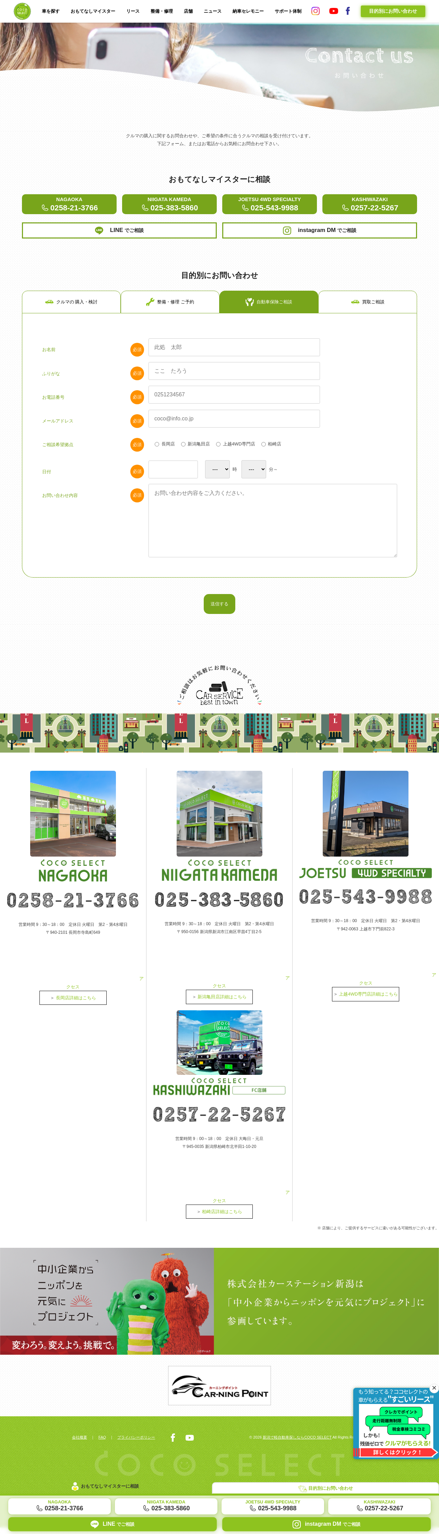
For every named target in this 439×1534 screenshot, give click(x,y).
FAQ (105, 1443)
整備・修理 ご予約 (170, 329)
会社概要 (80, 1443)
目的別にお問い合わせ (393, 11)
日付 (93, 503)
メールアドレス (93, 450)
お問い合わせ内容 (93, 527)
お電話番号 (93, 426)
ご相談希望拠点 (93, 474)
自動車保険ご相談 (269, 329)
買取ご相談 (367, 329)
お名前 (93, 378)
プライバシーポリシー (142, 1443)
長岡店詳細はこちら (76, 1022)
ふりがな (93, 402)
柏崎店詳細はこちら (222, 1216)
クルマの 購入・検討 (71, 329)
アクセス (73, 1011)
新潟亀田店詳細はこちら (222, 1022)
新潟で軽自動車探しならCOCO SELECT (291, 1443)
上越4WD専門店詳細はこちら (368, 1019)
